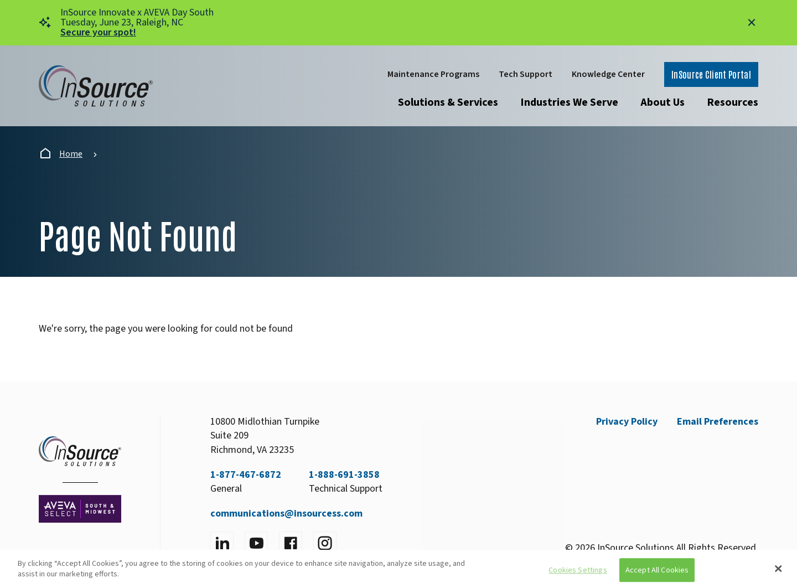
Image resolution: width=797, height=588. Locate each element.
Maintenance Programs (433, 74)
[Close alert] (751, 22)
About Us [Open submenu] (662, 102)
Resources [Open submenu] (732, 102)
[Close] (778, 569)
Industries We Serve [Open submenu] (569, 102)
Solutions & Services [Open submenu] (448, 102)
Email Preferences (717, 422)
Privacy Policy (627, 422)
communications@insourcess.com (286, 513)
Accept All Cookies (657, 570)
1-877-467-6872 (245, 475)
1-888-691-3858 (344, 475)
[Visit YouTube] (256, 543)
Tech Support (525, 74)
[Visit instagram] (325, 543)
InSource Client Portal (711, 74)
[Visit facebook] (290, 543)
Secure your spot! (98, 32)
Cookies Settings (577, 570)
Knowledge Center (608, 74)
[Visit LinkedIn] (222, 543)
